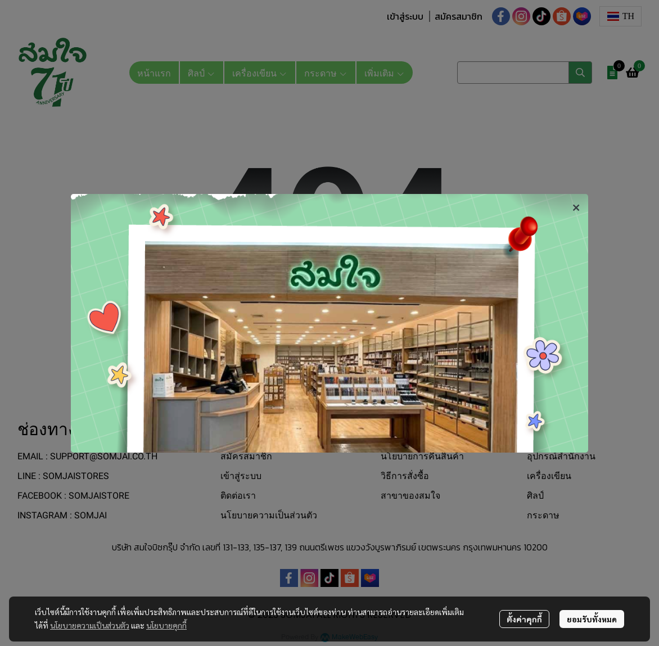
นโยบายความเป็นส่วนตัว (89, 625)
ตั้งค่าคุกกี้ (524, 619)
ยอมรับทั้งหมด (592, 619)
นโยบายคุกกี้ (166, 625)
